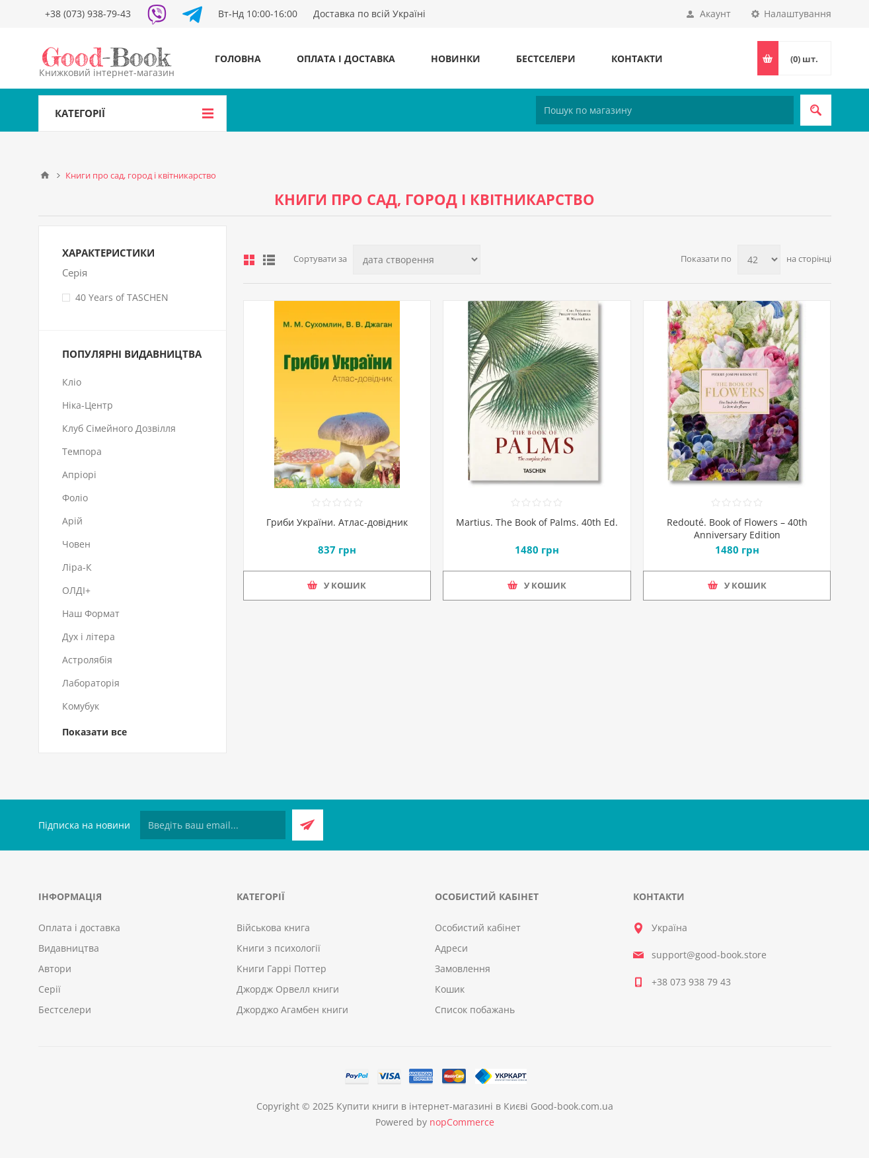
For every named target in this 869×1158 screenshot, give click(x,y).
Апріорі (79, 474)
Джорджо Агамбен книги (292, 1009)
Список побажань (475, 1009)
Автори (54, 968)
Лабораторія (91, 683)
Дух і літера (88, 636)
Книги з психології (279, 948)
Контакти (637, 58)
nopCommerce (462, 1122)
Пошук (815, 110)
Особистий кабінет (478, 927)
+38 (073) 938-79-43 (88, 13)
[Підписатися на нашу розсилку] (212, 825)
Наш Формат (91, 613)
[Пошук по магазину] (665, 110)
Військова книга (273, 927)
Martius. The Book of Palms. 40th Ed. (537, 522)
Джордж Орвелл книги (288, 989)
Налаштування (797, 13)
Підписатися (307, 825)
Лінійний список (269, 260)
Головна (238, 58)
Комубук (80, 706)
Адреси (451, 948)
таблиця (249, 260)
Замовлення (462, 968)
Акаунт (715, 13)
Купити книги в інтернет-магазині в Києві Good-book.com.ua (474, 1106)
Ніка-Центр (87, 405)
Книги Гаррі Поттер (281, 968)
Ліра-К (77, 567)
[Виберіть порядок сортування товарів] (416, 259)
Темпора (82, 451)
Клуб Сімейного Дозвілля (119, 428)
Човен (76, 544)
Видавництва (68, 948)
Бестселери (546, 58)
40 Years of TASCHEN (122, 297)
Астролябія (87, 659)
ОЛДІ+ (76, 590)
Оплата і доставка (346, 58)
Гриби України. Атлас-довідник (337, 522)
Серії (49, 989)
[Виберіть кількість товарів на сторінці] (758, 259)
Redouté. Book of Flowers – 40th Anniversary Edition (737, 528)
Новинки (455, 58)
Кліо (71, 382)
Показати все (94, 731)
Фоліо (75, 497)
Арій (72, 521)
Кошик (450, 989)
